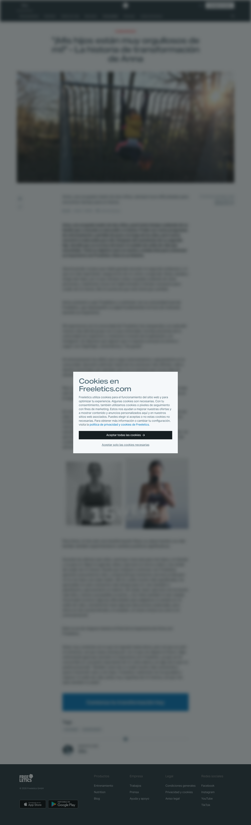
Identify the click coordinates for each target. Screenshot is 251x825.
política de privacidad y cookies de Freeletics (119, 424)
